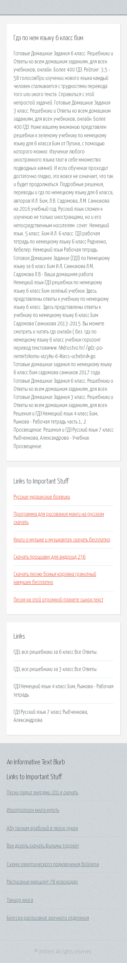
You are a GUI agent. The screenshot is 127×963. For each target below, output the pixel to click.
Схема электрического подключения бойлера (53, 864)
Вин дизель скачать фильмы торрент (43, 846)
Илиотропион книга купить (33, 810)
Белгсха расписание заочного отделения (48, 918)
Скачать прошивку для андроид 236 (50, 557)
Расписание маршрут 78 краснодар (42, 882)
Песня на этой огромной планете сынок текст (58, 600)
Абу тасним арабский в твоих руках (42, 828)
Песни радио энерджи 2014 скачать (42, 792)
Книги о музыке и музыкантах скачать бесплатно (62, 540)
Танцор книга (20, 900)
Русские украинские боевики (42, 497)
